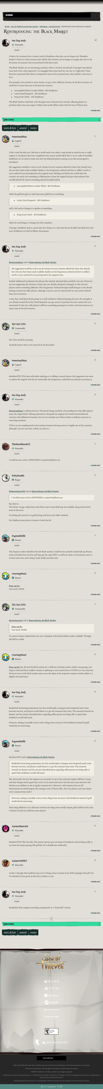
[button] (47, 15)
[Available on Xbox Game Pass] (51, 1009)
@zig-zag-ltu (14, 586)
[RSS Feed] (3, 27)
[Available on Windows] (51, 995)
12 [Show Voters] (95, 40)
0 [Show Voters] (95, 246)
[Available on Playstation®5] (51, 988)
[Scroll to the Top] (42, 1086)
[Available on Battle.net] (51, 1017)
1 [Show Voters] (95, 136)
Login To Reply (9, 119)
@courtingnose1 (16, 620)
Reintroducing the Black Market (42, 262)
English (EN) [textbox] (48, 1058)
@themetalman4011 (17, 491)
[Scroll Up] (45, 1086)
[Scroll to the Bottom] (61, 1086)
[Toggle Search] (7, 19)
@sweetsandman (16, 262)
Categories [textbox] (9, 15)
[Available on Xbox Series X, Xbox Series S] (51, 981)
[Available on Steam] (51, 1002)
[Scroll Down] (58, 1086)
